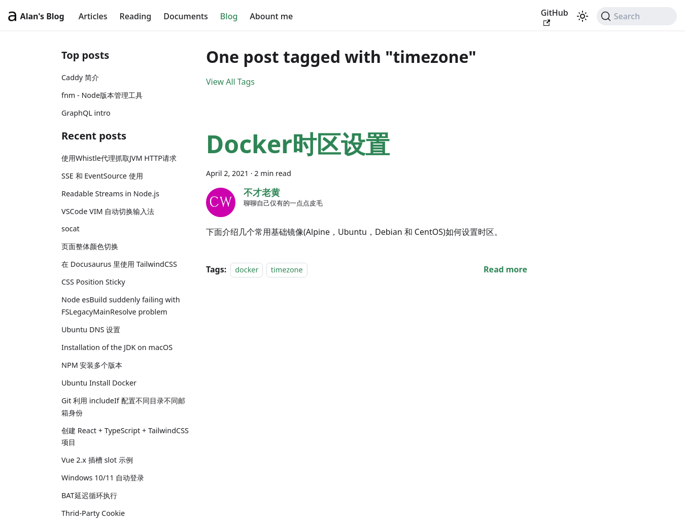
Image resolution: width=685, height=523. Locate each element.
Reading (136, 16)
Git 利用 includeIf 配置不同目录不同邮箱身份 (123, 406)
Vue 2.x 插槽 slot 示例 (97, 460)
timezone (287, 269)
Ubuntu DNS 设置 (90, 329)
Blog (228, 16)
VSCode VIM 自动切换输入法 (107, 211)
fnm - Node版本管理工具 (102, 95)
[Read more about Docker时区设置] (505, 269)
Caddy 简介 (80, 77)
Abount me (271, 16)
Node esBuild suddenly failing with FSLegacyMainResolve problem (120, 306)
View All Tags (230, 81)
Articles (93, 16)
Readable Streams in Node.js (110, 193)
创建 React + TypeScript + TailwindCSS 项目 (125, 436)
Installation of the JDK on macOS (117, 347)
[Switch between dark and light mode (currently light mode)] (582, 16)
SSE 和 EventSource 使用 (102, 176)
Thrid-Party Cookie (93, 513)
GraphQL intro (86, 113)
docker (246, 269)
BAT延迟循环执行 (89, 495)
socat (70, 228)
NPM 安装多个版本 (91, 365)
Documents (185, 16)
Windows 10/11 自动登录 (102, 477)
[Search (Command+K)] (637, 16)
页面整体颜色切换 (89, 246)
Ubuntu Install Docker (98, 383)
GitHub (554, 16)
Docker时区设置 (298, 143)
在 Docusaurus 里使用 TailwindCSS (119, 264)
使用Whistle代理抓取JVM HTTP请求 (119, 158)
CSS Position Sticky (93, 282)
